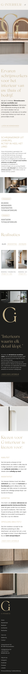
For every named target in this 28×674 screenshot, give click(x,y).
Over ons (3, 635)
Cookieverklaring (16, 671)
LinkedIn (3, 668)
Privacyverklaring (6, 671)
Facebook (3, 662)
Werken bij (4, 637)
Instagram (4, 660)
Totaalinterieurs (9, 211)
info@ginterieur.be (6, 649)
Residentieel (7, 199)
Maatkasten (6, 208)
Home (2, 620)
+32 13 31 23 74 (4, 651)
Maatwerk (6, 220)
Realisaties (4, 630)
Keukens (5, 203)
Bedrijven (6, 215)
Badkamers (6, 206)
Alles (4, 244)
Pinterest (3, 665)
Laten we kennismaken (10, 126)
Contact (3, 640)
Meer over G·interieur (10, 374)
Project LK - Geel (7, 274)
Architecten (4, 628)
